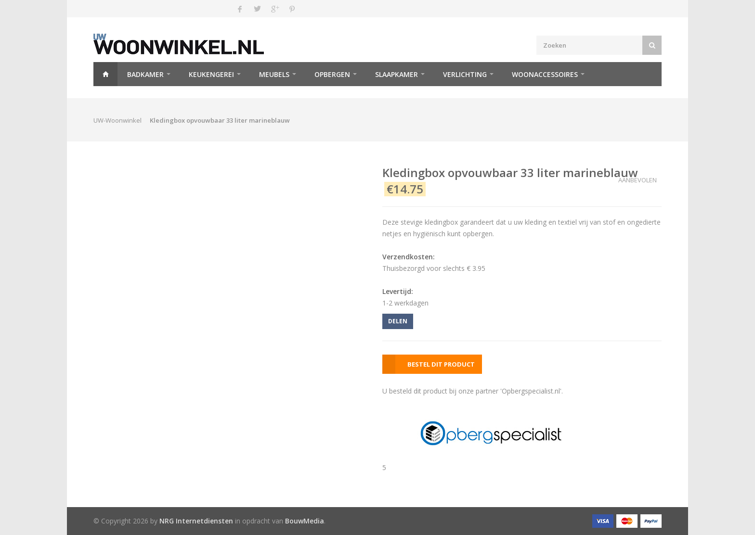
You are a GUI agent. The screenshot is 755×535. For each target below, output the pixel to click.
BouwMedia (304, 520)
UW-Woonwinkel (117, 120)
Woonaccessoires (545, 74)
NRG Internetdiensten (196, 520)
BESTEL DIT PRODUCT (441, 364)
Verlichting (465, 74)
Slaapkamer (396, 74)
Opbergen (332, 74)
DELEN (397, 321)
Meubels (274, 74)
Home (105, 74)
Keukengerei (211, 74)
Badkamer (145, 74)
